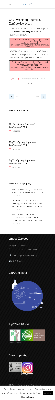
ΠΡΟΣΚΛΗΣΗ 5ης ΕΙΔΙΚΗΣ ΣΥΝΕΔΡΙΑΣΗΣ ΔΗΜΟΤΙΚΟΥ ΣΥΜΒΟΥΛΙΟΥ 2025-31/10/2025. (27, 217)
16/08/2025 (16, 149)
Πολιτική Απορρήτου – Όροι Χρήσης (26, 385)
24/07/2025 (16, 167)
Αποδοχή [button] (47, 393)
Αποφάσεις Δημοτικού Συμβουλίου (33, 79)
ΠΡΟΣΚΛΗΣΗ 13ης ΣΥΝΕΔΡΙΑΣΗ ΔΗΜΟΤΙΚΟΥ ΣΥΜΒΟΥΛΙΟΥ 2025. (27, 191)
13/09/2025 (16, 131)
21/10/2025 (16, 224)
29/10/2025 (16, 196)
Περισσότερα (27, 397)
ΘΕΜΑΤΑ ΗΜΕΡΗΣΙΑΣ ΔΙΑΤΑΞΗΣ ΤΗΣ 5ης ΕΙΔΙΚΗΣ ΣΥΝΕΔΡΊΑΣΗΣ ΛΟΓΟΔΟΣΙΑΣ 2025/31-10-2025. (27, 203)
